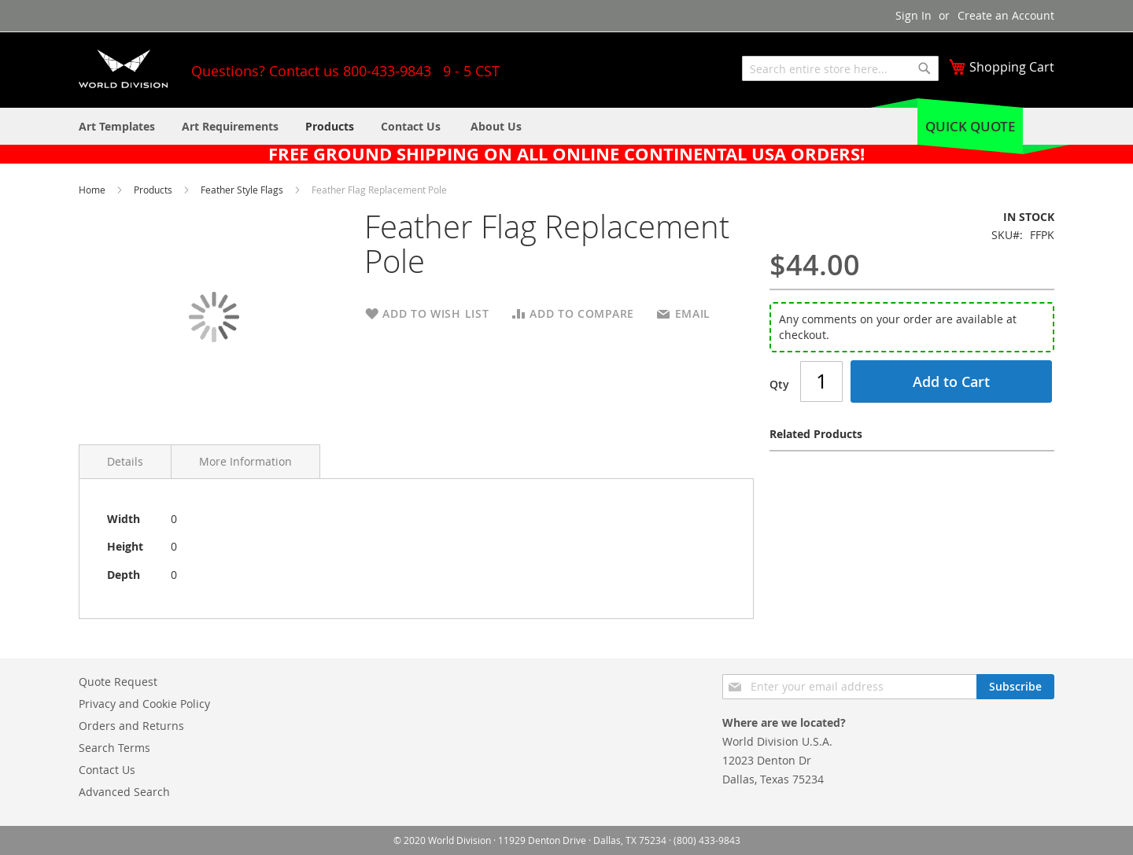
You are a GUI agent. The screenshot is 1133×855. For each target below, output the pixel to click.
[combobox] (840, 68)
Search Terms (114, 747)
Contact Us (107, 769)
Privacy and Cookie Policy (144, 703)
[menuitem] (496, 126)
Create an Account (1006, 15)
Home (93, 189)
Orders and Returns (131, 725)
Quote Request (118, 681)
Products (154, 189)
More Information (245, 461)
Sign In (913, 15)
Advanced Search (124, 791)
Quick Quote (970, 126)
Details (125, 461)
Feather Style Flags (243, 189)
